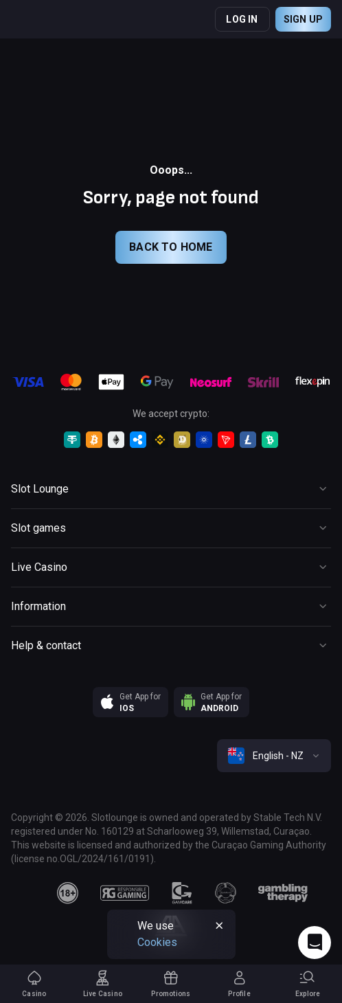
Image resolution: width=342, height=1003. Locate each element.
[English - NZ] (274, 755)
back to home (170, 246)
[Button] (171, 489)
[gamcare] (182, 893)
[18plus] (68, 893)
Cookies (157, 942)
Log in (242, 19)
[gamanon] (226, 893)
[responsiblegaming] (124, 893)
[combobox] (274, 755)
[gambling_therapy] (282, 893)
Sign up (303, 19)
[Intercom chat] (314, 942)
